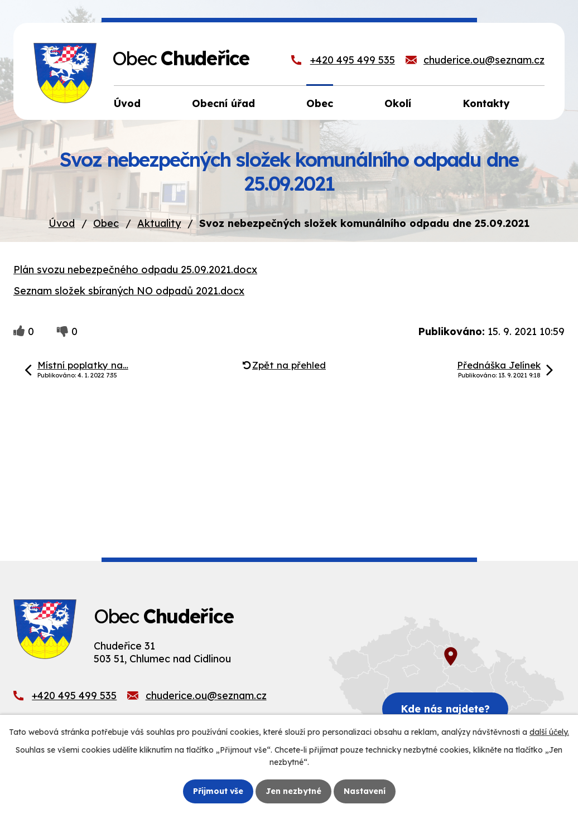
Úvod (62, 223)
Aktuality (159, 223)
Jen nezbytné (293, 791)
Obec (106, 223)
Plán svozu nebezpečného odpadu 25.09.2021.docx (135, 269)
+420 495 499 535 (352, 60)
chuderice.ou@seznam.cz (484, 60)
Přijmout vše (218, 791)
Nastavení (365, 791)
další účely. (549, 732)
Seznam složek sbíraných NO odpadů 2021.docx (128, 290)
